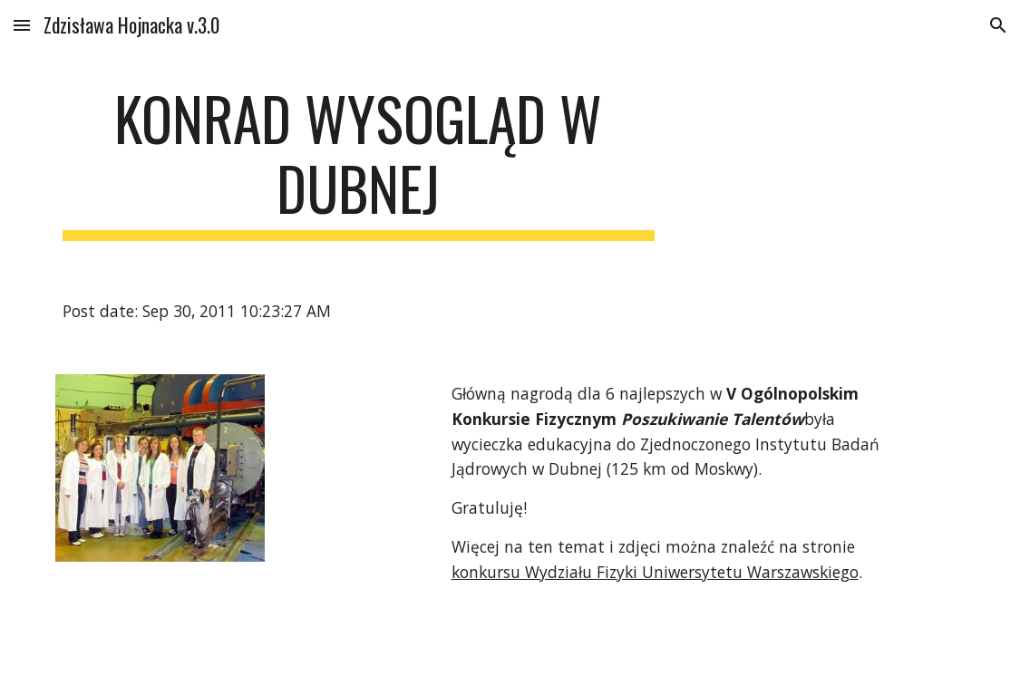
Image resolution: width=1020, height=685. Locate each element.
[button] (22, 25)
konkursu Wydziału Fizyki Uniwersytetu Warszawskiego (655, 572)
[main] (358, 162)
